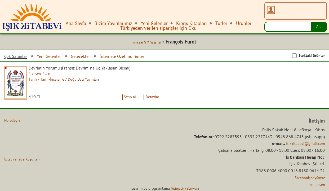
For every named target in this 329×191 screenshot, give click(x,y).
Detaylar (151, 101)
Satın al (126, 101)
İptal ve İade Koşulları (24, 164)
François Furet (44, 74)
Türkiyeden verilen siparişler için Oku (158, 28)
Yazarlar (154, 43)
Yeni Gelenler (52, 57)
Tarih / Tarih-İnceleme (51, 80)
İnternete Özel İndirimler (132, 57)
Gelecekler (86, 57)
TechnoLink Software (185, 188)
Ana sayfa (136, 43)
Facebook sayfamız (308, 182)
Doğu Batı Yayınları (92, 80)
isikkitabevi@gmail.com (303, 148)
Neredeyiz (13, 125)
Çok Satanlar (17, 57)
